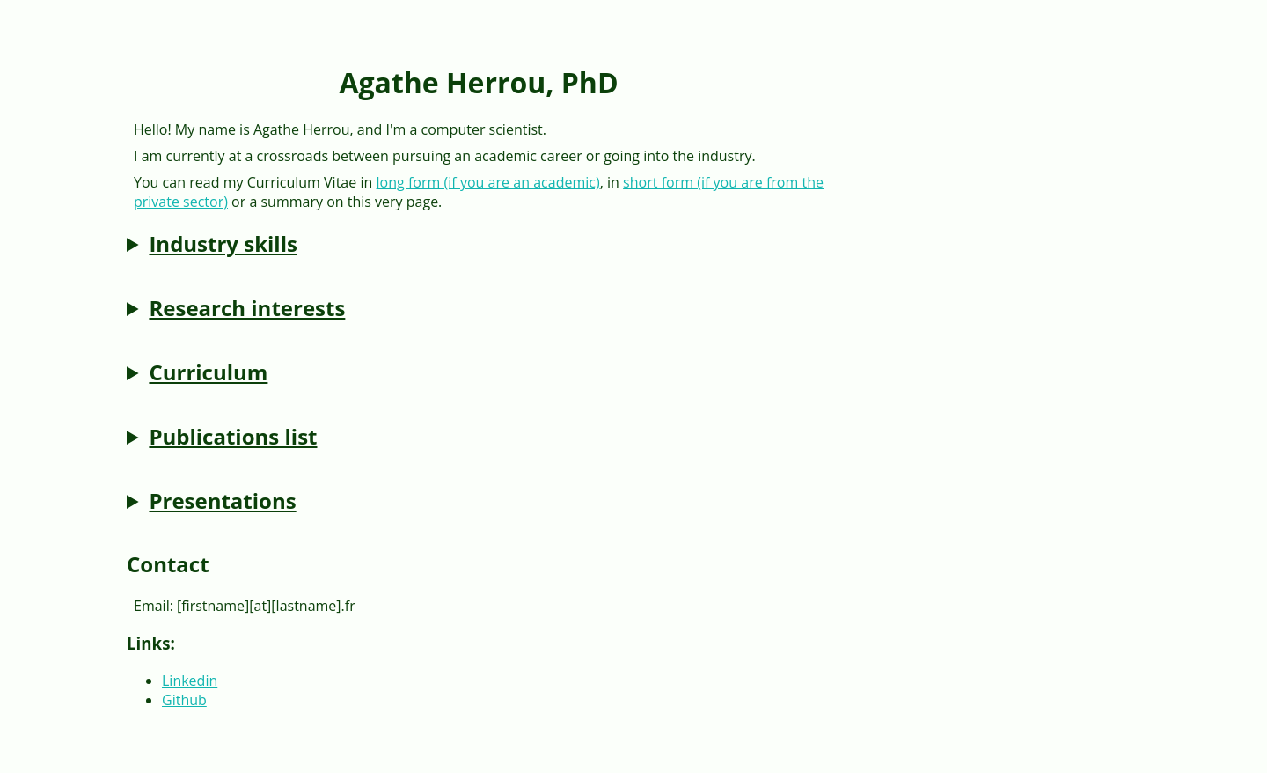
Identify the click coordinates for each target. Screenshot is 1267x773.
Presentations (222, 500)
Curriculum (208, 371)
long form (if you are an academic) (488, 182)
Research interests (247, 307)
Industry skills (223, 243)
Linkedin (189, 680)
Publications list (233, 436)
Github (184, 700)
